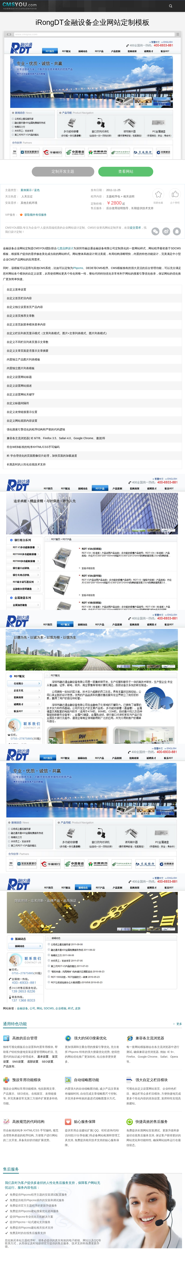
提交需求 (135, 229)
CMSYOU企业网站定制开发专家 (20, 6)
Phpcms (78, 270)
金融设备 (22, 1010)
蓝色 (37, 192)
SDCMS (49, 1010)
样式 (70, 1010)
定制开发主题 (58, 172)
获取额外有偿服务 (35, 216)
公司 (32, 1010)
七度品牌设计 (65, 250)
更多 (177, 1025)
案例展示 (26, 192)
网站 (39, 1010)
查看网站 (131, 172)
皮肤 (78, 1010)
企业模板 (60, 1010)
